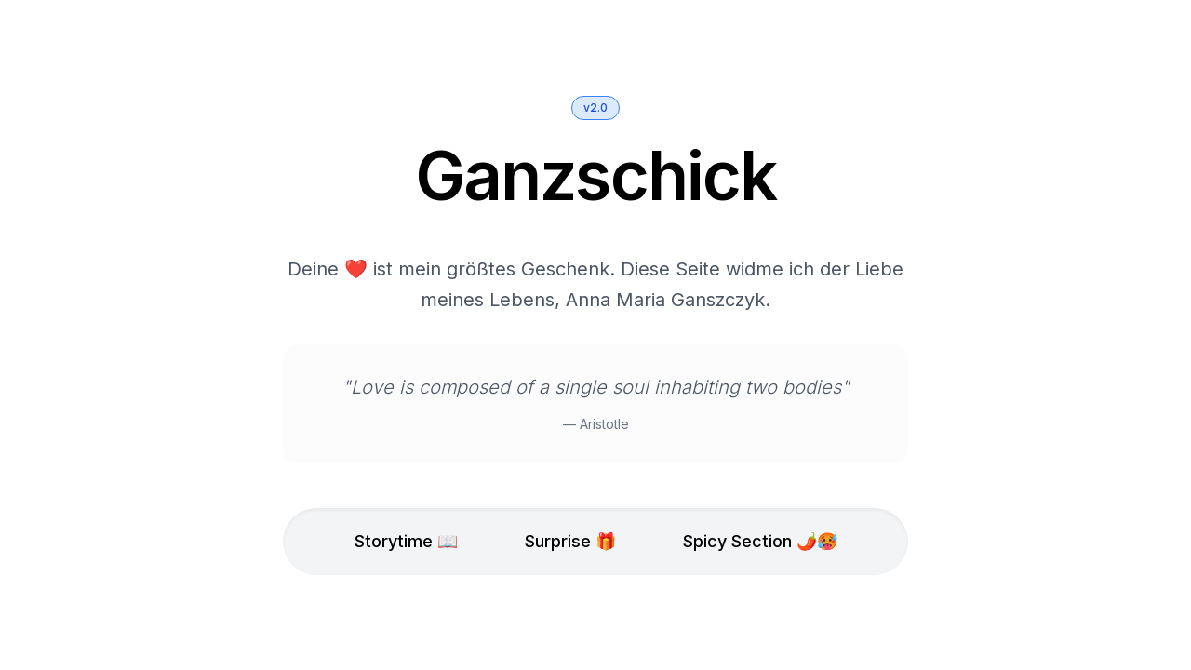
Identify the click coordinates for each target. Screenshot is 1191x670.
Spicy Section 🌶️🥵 (760, 542)
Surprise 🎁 (570, 542)
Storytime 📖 (406, 542)
